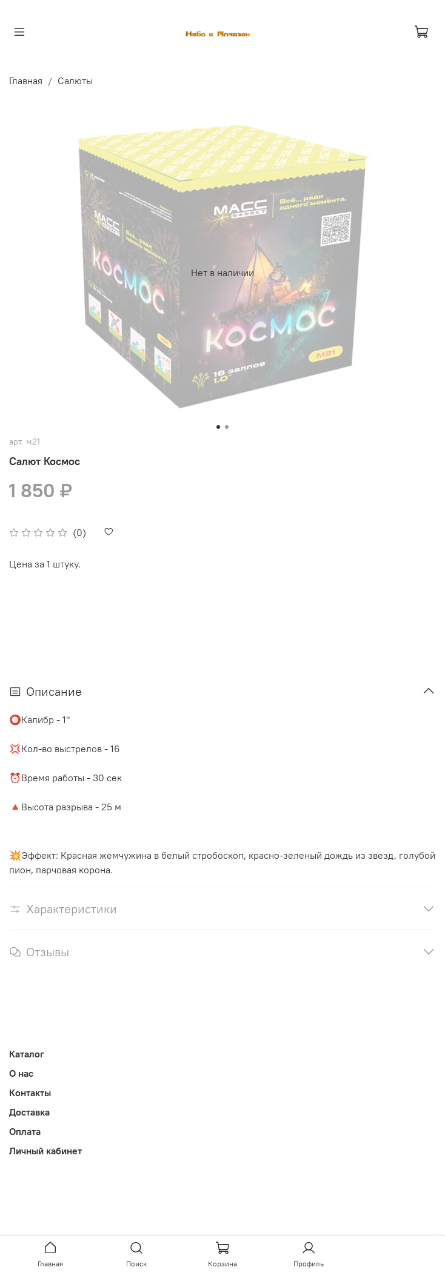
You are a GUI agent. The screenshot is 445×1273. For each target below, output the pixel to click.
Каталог (26, 1054)
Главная (25, 80)
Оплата (25, 1131)
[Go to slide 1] (218, 427)
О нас (21, 1073)
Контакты (30, 1092)
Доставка (29, 1112)
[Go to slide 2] (227, 427)
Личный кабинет (45, 1151)
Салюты (75, 80)
